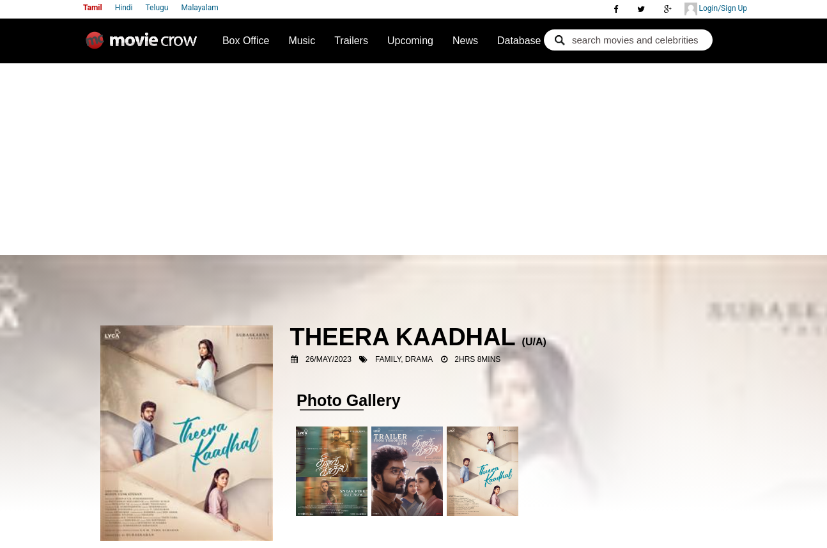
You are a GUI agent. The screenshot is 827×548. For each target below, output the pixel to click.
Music (301, 40)
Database (519, 40)
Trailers (351, 40)
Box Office (246, 40)
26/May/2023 (328, 359)
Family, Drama (404, 359)
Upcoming (410, 40)
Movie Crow (144, 45)
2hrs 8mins (477, 359)
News (465, 40)
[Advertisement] (413, 159)
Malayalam (199, 7)
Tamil (92, 7)
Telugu (157, 7)
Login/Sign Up (715, 9)
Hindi (124, 7)
